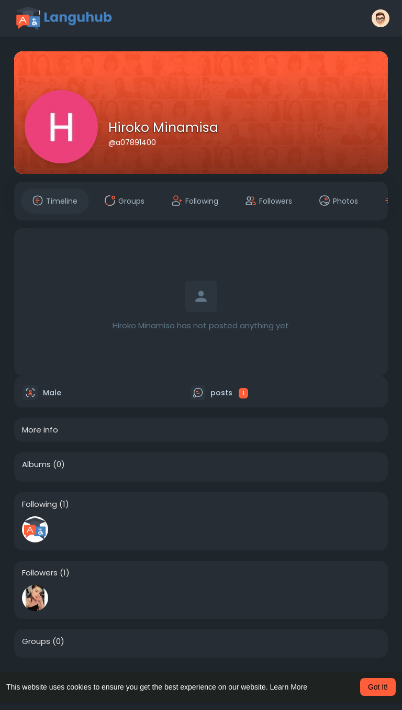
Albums (36, 464)
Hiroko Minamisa (163, 127)
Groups (36, 641)
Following (39, 504)
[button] (380, 18)
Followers (40, 573)
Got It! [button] (378, 687)
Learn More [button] (289, 687)
